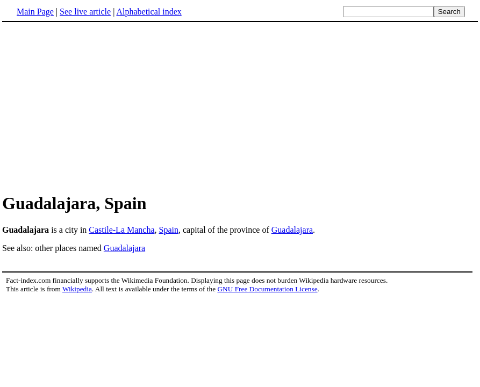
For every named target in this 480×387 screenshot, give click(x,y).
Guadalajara (292, 229)
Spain (168, 229)
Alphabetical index (148, 11)
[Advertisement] (92, 107)
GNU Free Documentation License (267, 289)
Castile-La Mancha (121, 229)
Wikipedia (77, 289)
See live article (85, 11)
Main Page (35, 11)
